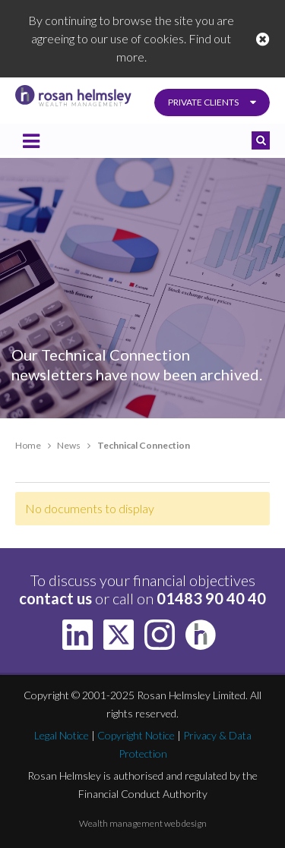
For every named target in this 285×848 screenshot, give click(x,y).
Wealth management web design (143, 823)
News (69, 445)
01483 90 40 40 (211, 598)
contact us (55, 598)
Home (28, 445)
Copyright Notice (136, 735)
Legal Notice (61, 735)
